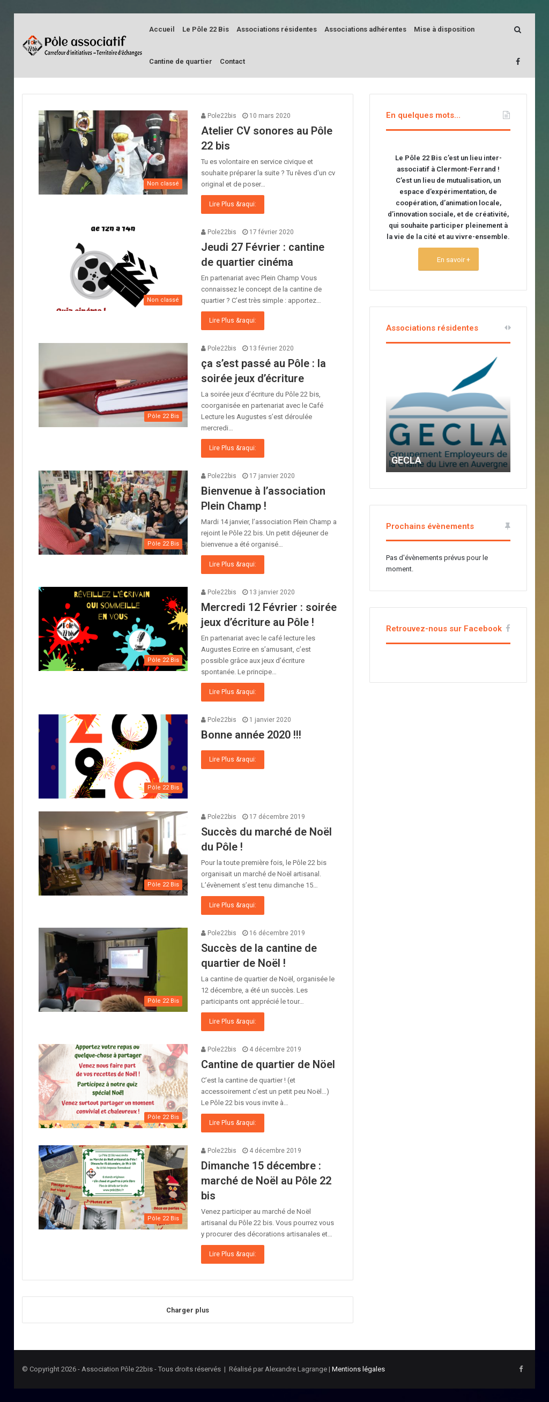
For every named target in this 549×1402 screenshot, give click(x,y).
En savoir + (452, 260)
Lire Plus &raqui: (232, 204)
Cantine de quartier (180, 61)
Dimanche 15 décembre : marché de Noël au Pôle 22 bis (266, 1180)
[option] (448, 413)
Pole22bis (218, 116)
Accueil (162, 29)
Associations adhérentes (365, 29)
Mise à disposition (444, 29)
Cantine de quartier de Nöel (268, 1064)
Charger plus (187, 1310)
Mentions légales (358, 1369)
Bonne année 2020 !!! (251, 734)
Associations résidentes (276, 29)
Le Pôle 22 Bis (205, 29)
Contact (232, 61)
